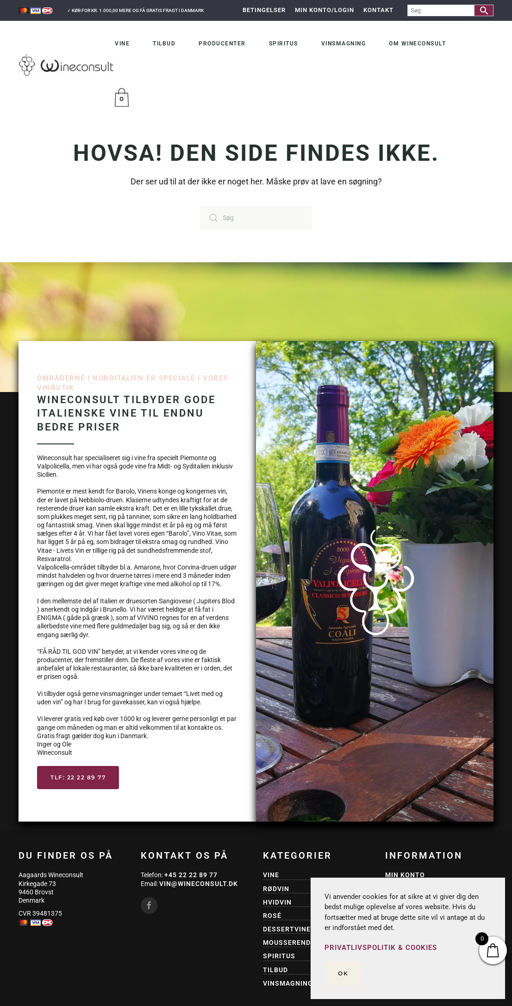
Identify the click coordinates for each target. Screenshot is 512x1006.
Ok (343, 973)
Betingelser (264, 9)
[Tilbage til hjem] (67, 65)
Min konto (405, 875)
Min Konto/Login (324, 9)
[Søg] (256, 217)
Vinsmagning (343, 43)
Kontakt (378, 9)
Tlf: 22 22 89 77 (78, 777)
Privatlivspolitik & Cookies (381, 947)
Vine (122, 43)
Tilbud (164, 43)
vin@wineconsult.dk (198, 883)
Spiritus (283, 43)
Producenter (222, 43)
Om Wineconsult (417, 43)
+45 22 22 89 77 (191, 875)
